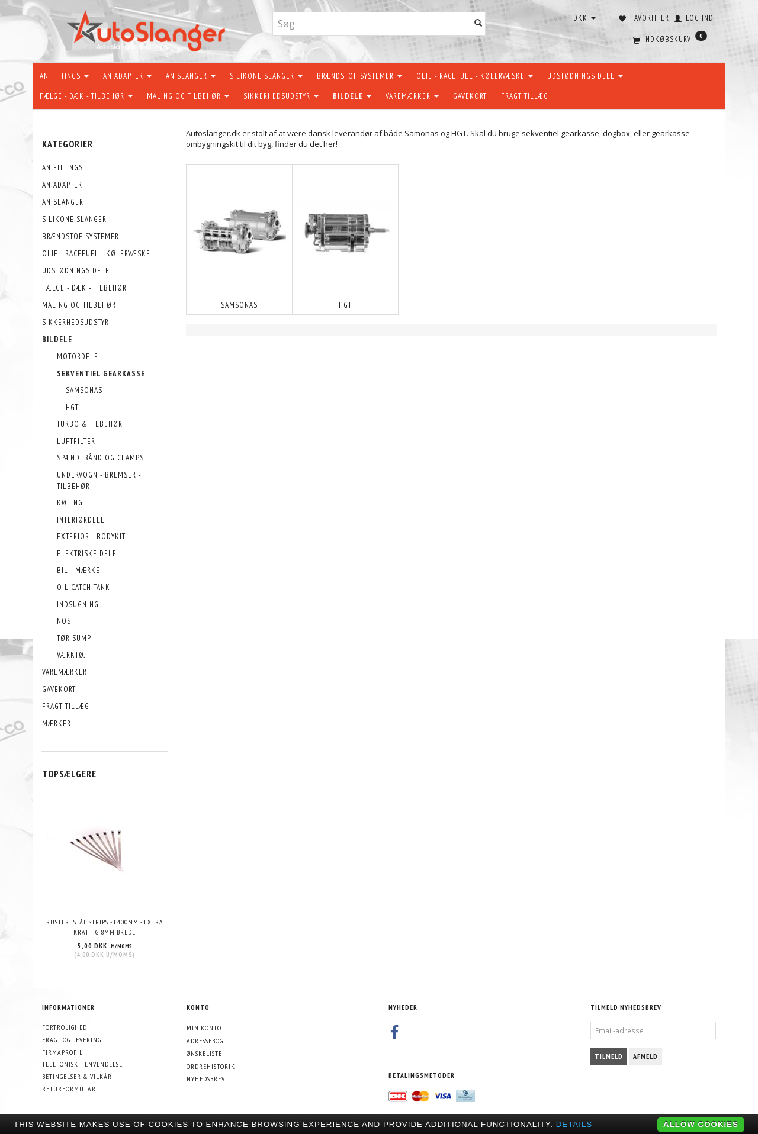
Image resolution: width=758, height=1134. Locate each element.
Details (574, 1124)
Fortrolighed (64, 1027)
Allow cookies (700, 1124)
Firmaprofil (62, 1052)
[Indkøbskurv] (668, 38)
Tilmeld (609, 1056)
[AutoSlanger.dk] (148, 29)
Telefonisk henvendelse (82, 1063)
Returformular (69, 1088)
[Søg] (478, 24)
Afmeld (645, 1056)
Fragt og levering (71, 1039)
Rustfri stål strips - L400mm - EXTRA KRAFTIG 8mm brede (104, 926)
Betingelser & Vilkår (77, 1076)
